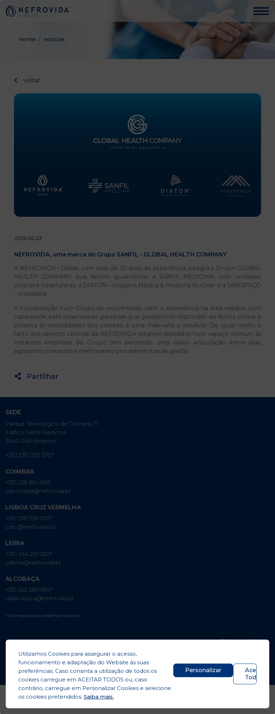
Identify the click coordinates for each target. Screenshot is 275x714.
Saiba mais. (99, 696)
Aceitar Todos (251, 674)
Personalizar (203, 670)
